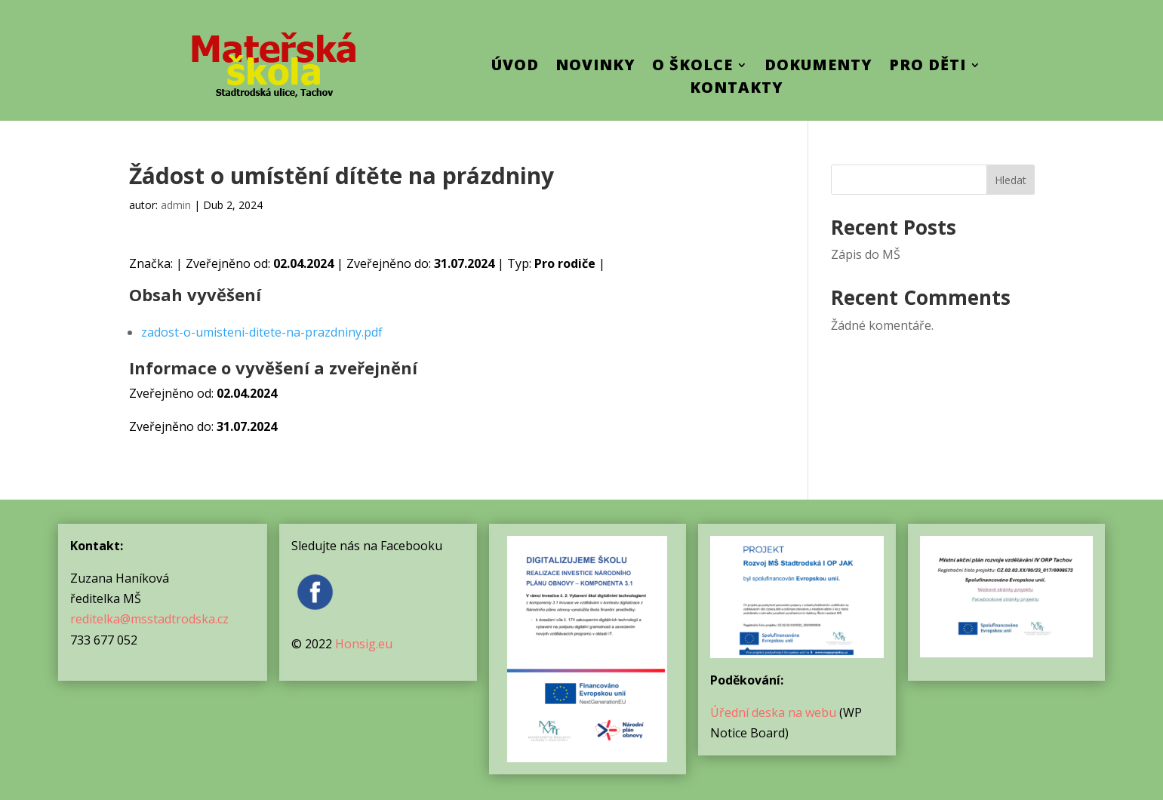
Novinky (595, 67)
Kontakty (736, 89)
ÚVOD (515, 67)
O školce (692, 67)
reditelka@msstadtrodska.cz (149, 619)
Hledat (1010, 180)
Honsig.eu (363, 643)
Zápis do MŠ (865, 254)
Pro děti (927, 67)
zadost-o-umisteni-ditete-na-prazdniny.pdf (262, 332)
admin (176, 205)
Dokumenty (818, 67)
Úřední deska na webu (773, 712)
